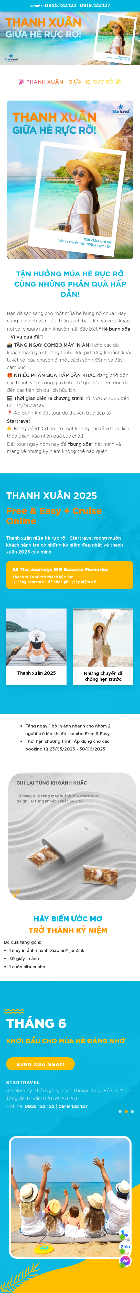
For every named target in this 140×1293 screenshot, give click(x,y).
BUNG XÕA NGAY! (40, 1064)
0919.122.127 (95, 5)
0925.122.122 (60, 5)
